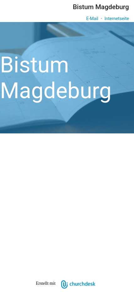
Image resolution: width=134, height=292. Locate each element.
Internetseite (117, 18)
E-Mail (92, 18)
